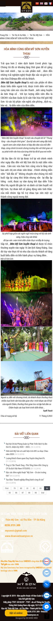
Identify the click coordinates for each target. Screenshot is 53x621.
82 (34, 488)
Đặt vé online (16, 613)
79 (15, 488)
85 (10, 492)
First (6, 488)
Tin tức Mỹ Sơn (36, 35)
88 (29, 492)
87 (23, 492)
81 (28, 488)
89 (36, 492)
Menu (3, 4)
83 (41, 488)
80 (21, 488)
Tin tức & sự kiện (19, 35)
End (42, 492)
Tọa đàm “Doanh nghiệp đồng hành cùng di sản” (25, 479)
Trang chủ (4, 35)
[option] (26, 22)
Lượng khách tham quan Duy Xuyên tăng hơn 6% (25, 458)
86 (16, 492)
